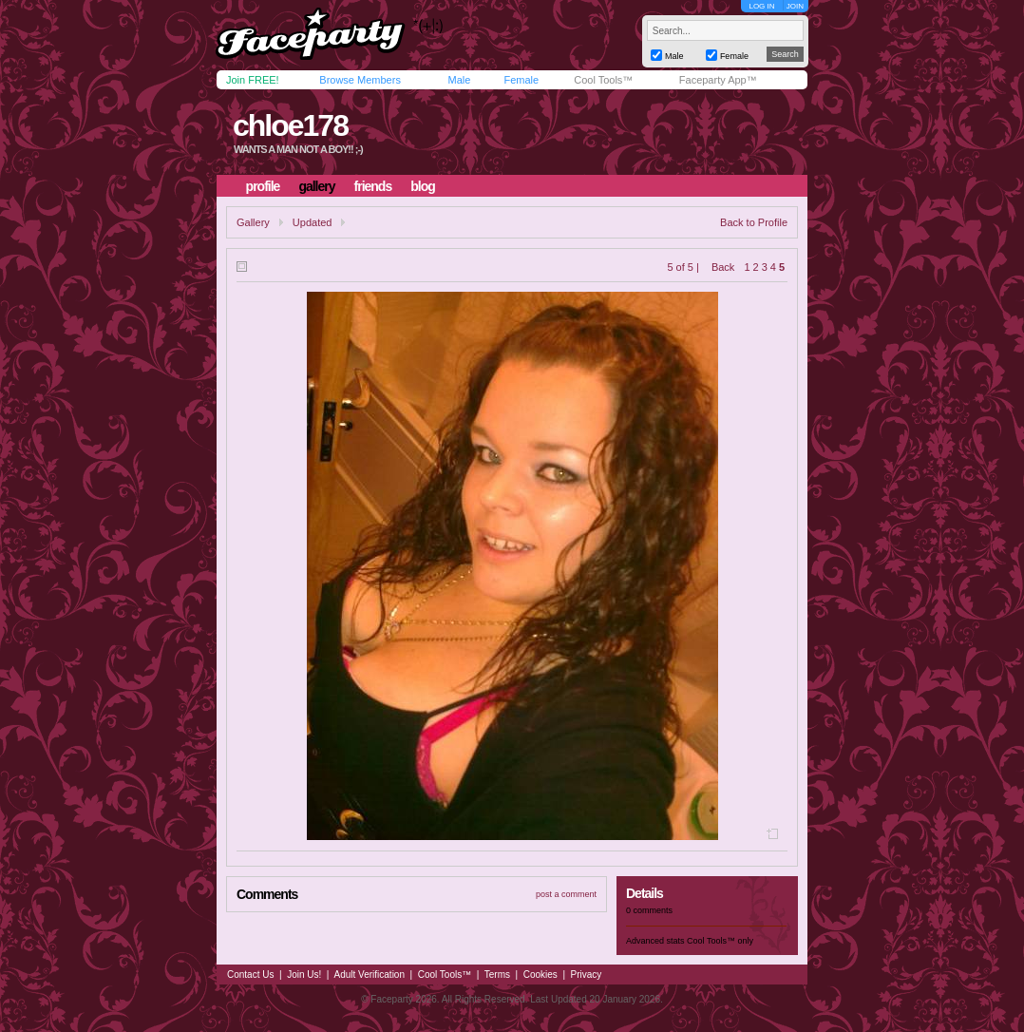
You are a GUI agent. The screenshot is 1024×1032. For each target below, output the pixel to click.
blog (422, 186)
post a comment (566, 894)
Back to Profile (753, 222)
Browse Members (360, 80)
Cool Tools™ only (720, 941)
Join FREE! (252, 80)
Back (722, 267)
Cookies (540, 974)
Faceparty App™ (718, 80)
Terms (497, 974)
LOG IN (761, 6)
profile (263, 186)
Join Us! (304, 974)
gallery (316, 186)
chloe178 (290, 125)
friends (373, 186)
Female (521, 80)
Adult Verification (369, 974)
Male (458, 80)
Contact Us (250, 974)
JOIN (795, 6)
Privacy (586, 974)
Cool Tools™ (603, 80)
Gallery (253, 222)
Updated (312, 222)
